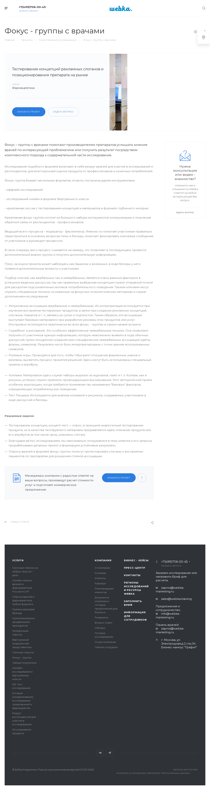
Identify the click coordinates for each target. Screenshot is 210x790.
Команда (100, 572)
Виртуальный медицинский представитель (22, 643)
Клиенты (100, 578)
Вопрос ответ (103, 622)
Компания (103, 560)
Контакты (132, 575)
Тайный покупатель (24, 662)
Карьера (100, 583)
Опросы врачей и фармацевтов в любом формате (23, 600)
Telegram (110, 753)
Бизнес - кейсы (136, 560)
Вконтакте (100, 753)
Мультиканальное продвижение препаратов (23, 622)
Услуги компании (105, 641)
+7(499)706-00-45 (32, 7)
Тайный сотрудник (106, 647)
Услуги (18, 560)
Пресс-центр (134, 567)
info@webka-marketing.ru (168, 615)
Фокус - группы (21, 657)
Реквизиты (101, 617)
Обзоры (100, 627)
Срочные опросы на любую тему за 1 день (25, 571)
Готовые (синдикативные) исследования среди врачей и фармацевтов (22, 700)
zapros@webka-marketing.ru (170, 589)
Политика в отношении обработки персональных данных (153, 773)
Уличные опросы (23, 652)
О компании (102, 567)
